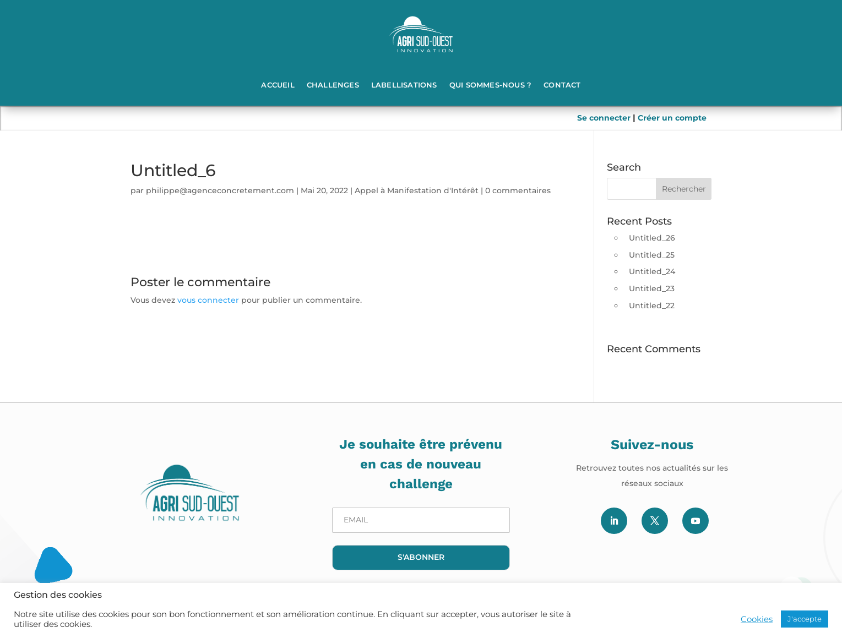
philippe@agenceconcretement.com (220, 190)
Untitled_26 (652, 238)
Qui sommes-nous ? (490, 84)
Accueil (277, 84)
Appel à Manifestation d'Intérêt (417, 190)
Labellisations (404, 84)
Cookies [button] (757, 619)
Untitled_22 (652, 305)
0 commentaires (518, 190)
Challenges (333, 84)
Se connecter (605, 118)
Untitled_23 (652, 288)
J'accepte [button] (804, 618)
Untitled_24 (652, 271)
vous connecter (208, 300)
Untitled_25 (652, 255)
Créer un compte (672, 118)
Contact (562, 84)
